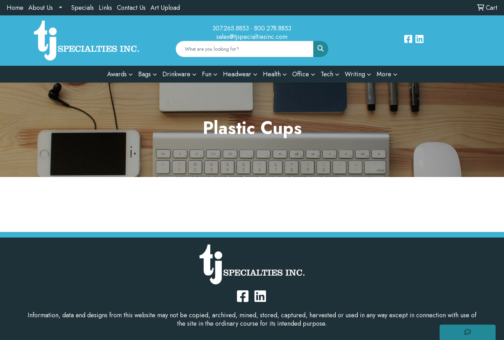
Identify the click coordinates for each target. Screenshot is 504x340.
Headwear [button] (237, 74)
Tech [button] (327, 74)
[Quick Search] (245, 49)
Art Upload (165, 7)
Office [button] (300, 74)
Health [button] (272, 74)
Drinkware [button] (176, 74)
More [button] (384, 74)
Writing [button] (355, 74)
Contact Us (131, 7)
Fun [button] (206, 74)
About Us (40, 7)
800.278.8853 (272, 28)
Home (15, 7)
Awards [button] (117, 74)
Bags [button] (144, 74)
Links (105, 7)
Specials (82, 7)
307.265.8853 (230, 28)
